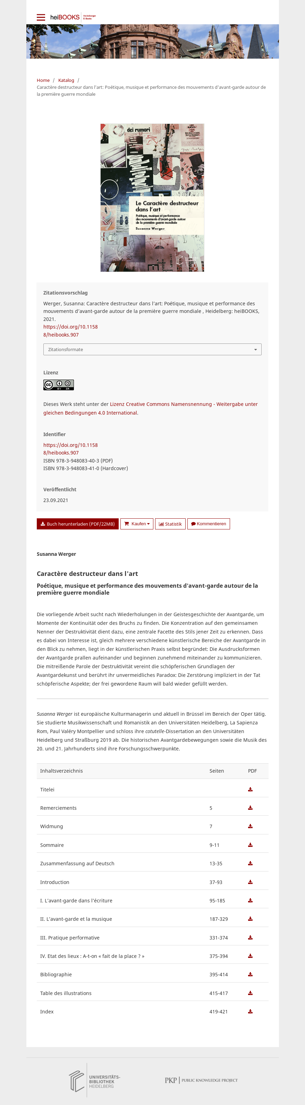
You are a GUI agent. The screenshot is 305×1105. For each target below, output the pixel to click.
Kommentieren (208, 523)
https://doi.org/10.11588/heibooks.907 (70, 330)
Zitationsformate (65, 349)
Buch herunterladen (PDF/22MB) (80, 524)
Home (43, 80)
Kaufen (140, 523)
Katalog (66, 80)
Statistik (170, 524)
